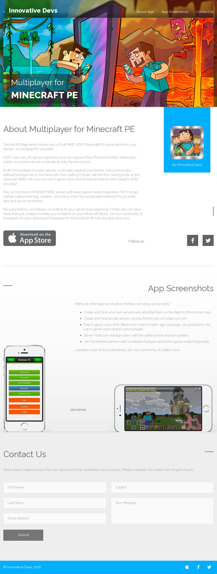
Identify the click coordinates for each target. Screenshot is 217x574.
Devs (30, 10)
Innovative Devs (189, 165)
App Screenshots (174, 12)
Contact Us (205, 12)
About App (145, 12)
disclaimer (78, 410)
